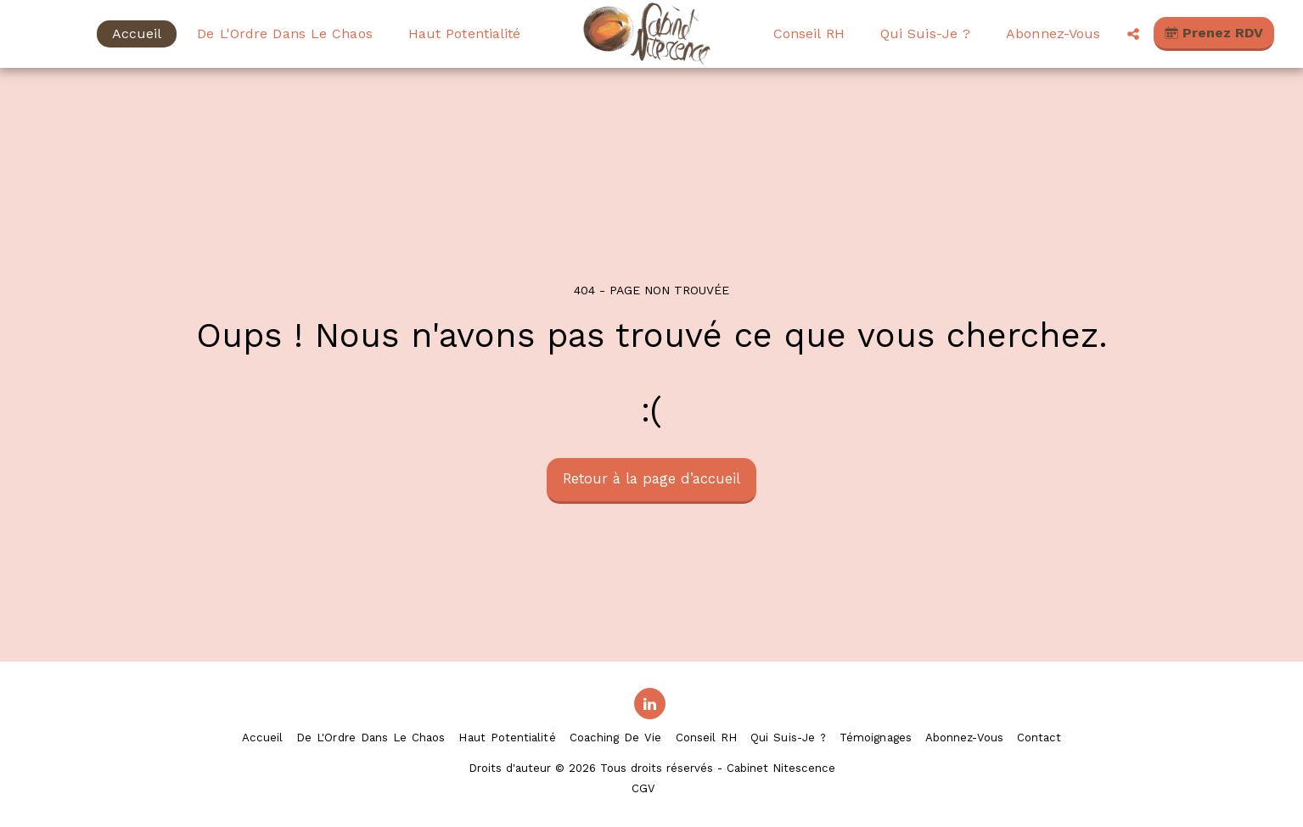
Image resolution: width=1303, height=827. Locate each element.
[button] (1133, 34)
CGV (643, 788)
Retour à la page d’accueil (651, 479)
